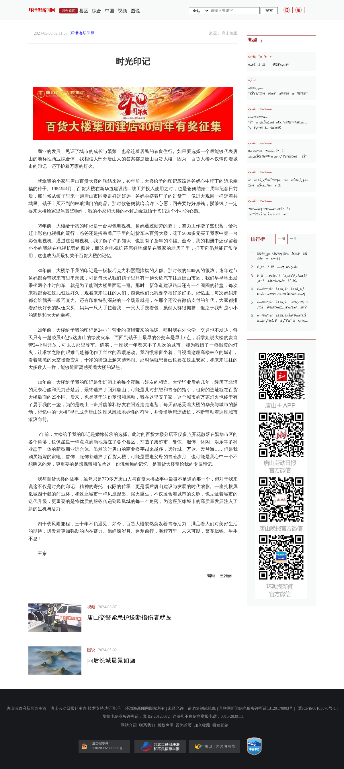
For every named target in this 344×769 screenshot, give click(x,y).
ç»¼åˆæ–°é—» (260, 56)
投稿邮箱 (220, 725)
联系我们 (147, 725)
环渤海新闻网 (83, 33)
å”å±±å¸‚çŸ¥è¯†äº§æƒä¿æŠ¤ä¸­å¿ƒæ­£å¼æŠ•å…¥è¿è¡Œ (278, 182)
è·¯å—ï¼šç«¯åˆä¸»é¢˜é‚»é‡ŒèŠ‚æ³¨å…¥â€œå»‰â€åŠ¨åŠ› (282, 278)
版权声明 (165, 725)
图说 (135, 10)
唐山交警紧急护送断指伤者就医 (129, 617)
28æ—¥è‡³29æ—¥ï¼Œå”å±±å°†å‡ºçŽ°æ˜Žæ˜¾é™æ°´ (269, 211)
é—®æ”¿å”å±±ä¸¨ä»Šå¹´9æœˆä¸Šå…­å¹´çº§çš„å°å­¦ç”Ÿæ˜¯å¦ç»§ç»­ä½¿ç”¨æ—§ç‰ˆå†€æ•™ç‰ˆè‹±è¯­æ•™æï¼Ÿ (282, 318)
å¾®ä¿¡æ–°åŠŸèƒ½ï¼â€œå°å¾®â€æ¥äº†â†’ (278, 90)
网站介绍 (129, 725)
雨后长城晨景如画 (111, 660)
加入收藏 (202, 725)
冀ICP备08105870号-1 (317, 708)
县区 (83, 10)
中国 (109, 10)
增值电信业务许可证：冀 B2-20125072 (136, 716)
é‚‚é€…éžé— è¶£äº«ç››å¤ (270, 64)
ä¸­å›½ (252, 80)
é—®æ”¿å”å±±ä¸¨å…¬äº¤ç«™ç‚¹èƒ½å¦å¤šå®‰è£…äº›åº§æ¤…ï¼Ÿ (282, 304)
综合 (96, 10)
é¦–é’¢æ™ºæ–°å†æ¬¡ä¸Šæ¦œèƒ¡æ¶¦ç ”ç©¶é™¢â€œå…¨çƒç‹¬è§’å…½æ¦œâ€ (277, 122)
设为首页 (184, 725)
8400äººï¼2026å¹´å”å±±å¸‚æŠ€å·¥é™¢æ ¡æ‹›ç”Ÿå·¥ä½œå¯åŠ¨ (277, 153)
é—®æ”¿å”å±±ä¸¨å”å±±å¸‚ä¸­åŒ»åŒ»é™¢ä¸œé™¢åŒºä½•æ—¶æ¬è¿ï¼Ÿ (281, 292)
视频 (122, 10)
